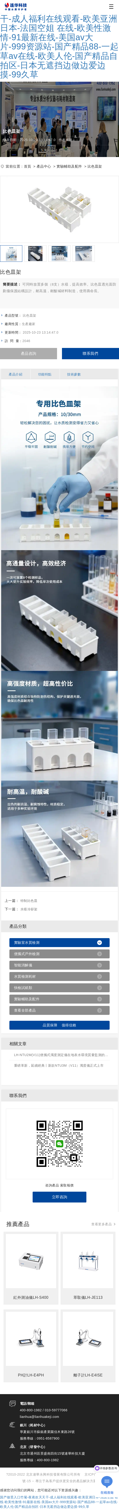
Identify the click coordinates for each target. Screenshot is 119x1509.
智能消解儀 (23, 965)
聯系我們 (90, 353)
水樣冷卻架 (29, 909)
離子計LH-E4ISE (88, 1375)
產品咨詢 (28, 353)
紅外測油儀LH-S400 (30, 1297)
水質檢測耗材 (25, 976)
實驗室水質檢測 (27, 942)
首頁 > (30, 166)
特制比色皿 (29, 901)
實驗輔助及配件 (27, 999)
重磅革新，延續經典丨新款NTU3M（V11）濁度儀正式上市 (59, 1065)
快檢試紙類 (23, 988)
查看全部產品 (25, 1010)
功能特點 (45, 374)
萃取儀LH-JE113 (88, 1297)
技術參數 (74, 374)
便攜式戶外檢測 (27, 954)
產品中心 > (46, 166)
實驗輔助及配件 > (71, 166)
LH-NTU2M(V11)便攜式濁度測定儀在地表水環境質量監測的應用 (62, 1055)
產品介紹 (15, 374)
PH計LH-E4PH (31, 1375)
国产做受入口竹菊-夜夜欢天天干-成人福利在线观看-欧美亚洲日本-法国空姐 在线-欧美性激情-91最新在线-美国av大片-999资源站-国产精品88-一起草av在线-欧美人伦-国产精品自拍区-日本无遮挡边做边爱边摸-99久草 (59, 41)
